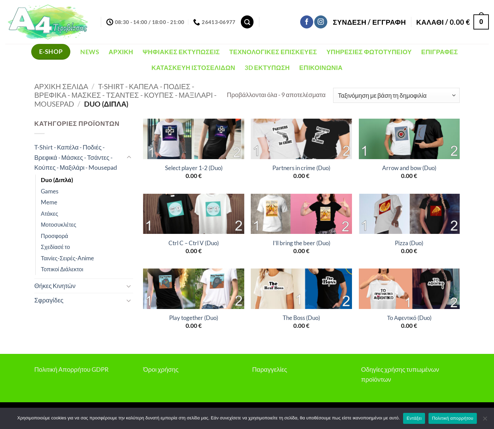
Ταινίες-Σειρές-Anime (67, 258)
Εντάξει (414, 418)
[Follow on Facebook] (306, 21)
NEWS (89, 52)
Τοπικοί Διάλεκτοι (62, 269)
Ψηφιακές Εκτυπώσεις (181, 52)
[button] (369, 22)
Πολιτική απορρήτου (452, 418)
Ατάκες (49, 213)
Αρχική (121, 52)
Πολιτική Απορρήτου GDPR (71, 369)
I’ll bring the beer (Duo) (301, 243)
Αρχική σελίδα (61, 86)
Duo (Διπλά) (57, 180)
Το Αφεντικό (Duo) (409, 317)
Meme (49, 202)
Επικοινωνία (320, 67)
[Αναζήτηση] (247, 21)
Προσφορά (54, 236)
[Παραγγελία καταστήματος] (396, 95)
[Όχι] (485, 420)
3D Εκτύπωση (267, 67)
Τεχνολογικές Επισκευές (273, 52)
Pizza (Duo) (409, 243)
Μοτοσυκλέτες (58, 224)
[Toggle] (129, 157)
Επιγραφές (439, 52)
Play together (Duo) (193, 317)
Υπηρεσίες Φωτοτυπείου (369, 52)
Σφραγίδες (48, 300)
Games (49, 191)
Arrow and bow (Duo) (409, 168)
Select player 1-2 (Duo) (194, 168)
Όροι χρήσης (161, 369)
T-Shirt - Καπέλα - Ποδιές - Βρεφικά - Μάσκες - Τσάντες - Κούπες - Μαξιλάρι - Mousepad (125, 95)
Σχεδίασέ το (55, 246)
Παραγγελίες (269, 369)
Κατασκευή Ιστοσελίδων (193, 67)
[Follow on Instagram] (320, 21)
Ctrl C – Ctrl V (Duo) (193, 243)
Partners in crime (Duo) (301, 168)
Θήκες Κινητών (54, 285)
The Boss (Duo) (301, 317)
